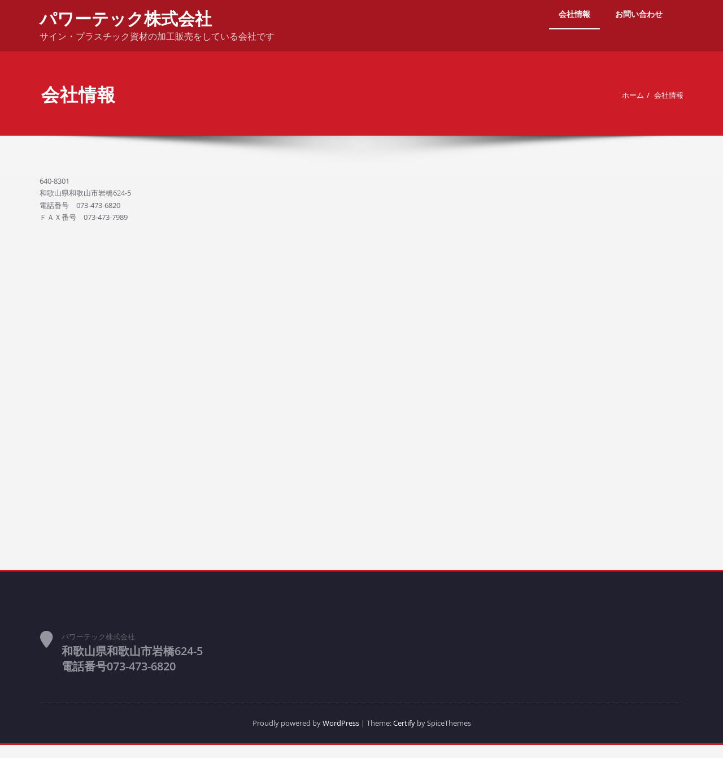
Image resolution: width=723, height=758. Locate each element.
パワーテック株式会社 (126, 18)
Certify (411, 735)
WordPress (337, 735)
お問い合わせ (639, 13)
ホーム (625, 95)
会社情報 (574, 13)
